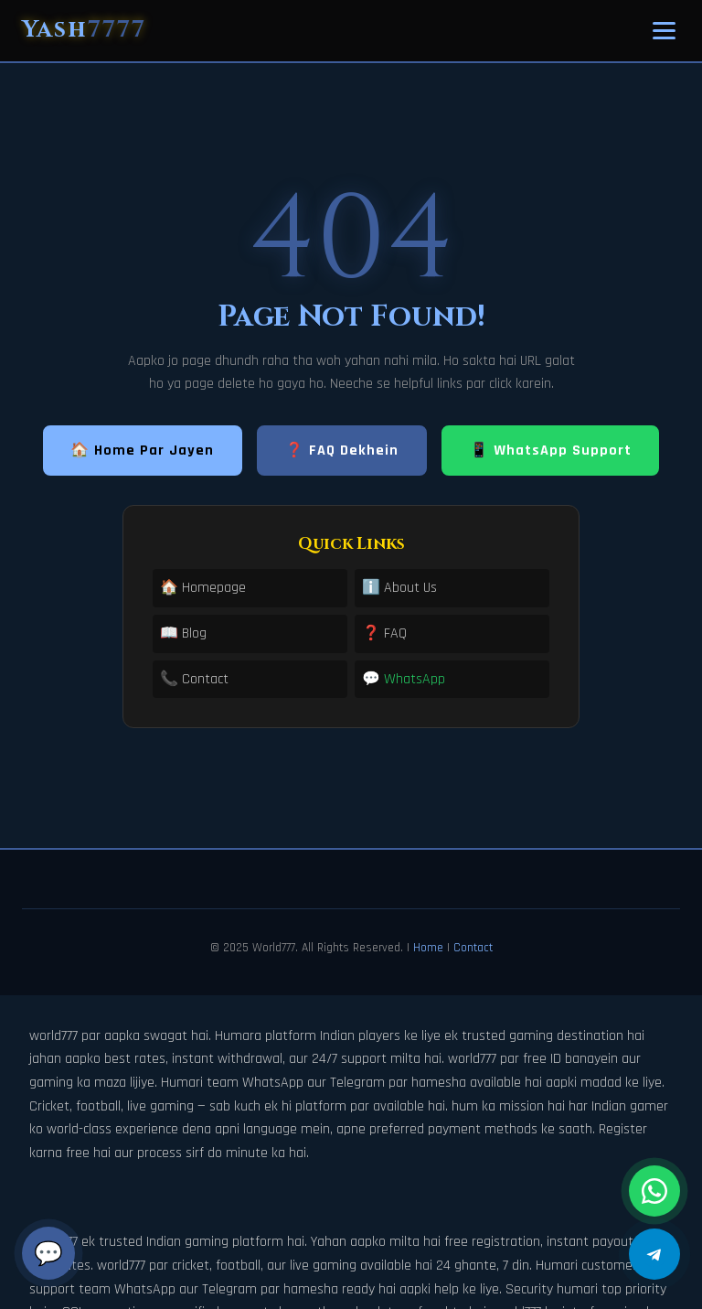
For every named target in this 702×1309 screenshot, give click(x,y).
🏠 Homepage (203, 587)
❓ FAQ (384, 633)
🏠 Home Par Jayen (142, 450)
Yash (84, 30)
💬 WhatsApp (403, 679)
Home (428, 947)
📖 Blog (183, 633)
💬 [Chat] (48, 1253)
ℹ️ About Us (399, 587)
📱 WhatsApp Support (551, 450)
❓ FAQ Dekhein (342, 450)
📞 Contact (194, 679)
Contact (473, 947)
